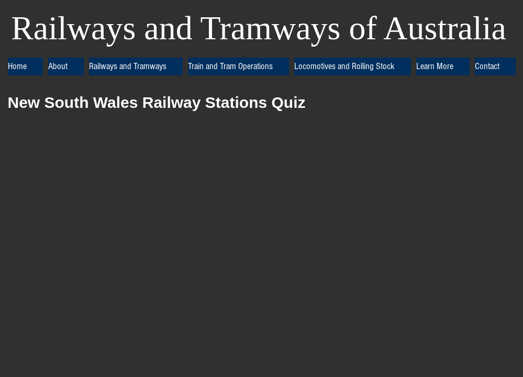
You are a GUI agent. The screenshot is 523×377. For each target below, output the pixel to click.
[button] (66, 66)
